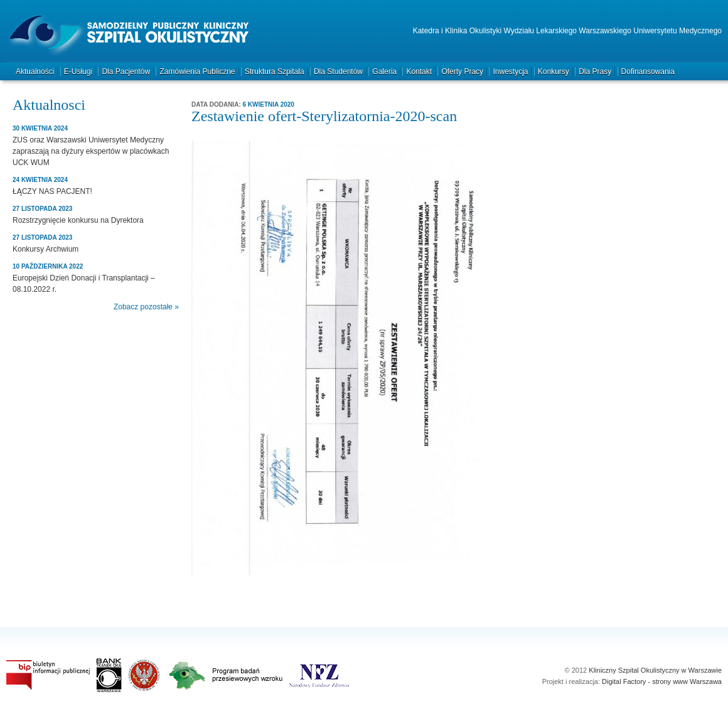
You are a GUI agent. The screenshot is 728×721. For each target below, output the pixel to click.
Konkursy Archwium (45, 249)
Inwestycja (510, 71)
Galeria (384, 71)
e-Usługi (78, 71)
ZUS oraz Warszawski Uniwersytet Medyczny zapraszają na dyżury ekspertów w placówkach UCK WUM (91, 151)
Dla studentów (338, 71)
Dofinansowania (648, 71)
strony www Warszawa (687, 681)
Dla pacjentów (126, 71)
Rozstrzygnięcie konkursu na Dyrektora (78, 220)
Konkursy (553, 71)
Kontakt (419, 71)
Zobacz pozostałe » (146, 306)
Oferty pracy (462, 71)
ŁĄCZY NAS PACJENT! (52, 191)
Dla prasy (595, 71)
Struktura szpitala (274, 71)
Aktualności (35, 71)
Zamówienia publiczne (197, 71)
